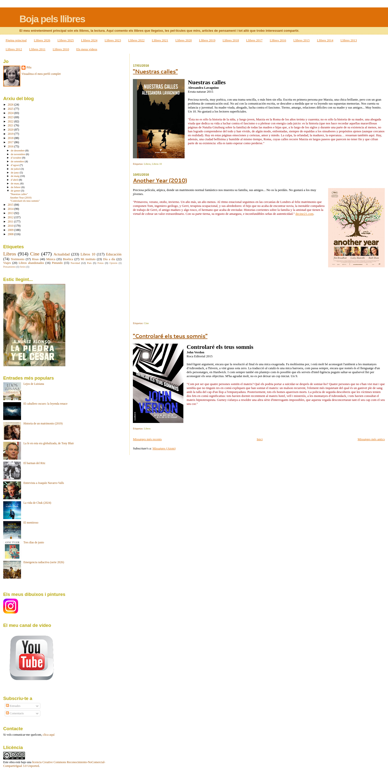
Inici (260, 439)
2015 (11, 204)
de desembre (18, 150)
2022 (11, 121)
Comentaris (15, 713)
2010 (11, 225)
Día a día (109, 259)
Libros (147, 164)
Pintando (57, 263)
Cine (146, 323)
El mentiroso (31, 522)
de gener (16, 190)
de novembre (18, 154)
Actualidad (61, 254)
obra (12, 762)
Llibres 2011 (37, 49)
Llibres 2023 (113, 40)
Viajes (7, 263)
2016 (11, 146)
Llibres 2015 (301, 40)
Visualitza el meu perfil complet (41, 74)
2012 (11, 217)
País (89, 262)
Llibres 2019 (207, 40)
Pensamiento (9, 266)
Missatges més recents (147, 439)
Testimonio (17, 259)
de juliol (16, 168)
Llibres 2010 (61, 49)
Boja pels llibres (52, 19)
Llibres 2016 (278, 40)
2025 (11, 109)
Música (50, 259)
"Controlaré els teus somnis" (170, 336)
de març (15, 183)
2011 (11, 221)
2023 (11, 117)
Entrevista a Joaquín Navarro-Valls (44, 483)
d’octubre (16, 157)
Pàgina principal (16, 40)
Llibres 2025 (65, 40)
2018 (11, 138)
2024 (11, 113)
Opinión (113, 263)
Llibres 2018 (230, 40)
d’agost (15, 165)
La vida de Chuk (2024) (37, 502)
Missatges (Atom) (164, 448)
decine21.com (304, 214)
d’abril (15, 179)
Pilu (28, 67)
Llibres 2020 (183, 40)
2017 (11, 142)
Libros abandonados (31, 263)
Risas (35, 259)
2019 (11, 134)
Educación (114, 254)
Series (23, 266)
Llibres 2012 (14, 49)
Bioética (68, 259)
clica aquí (49, 734)
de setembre (18, 161)
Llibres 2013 (348, 40)
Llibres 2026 (42, 40)
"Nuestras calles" (155, 71)
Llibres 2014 (325, 40)
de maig (15, 175)
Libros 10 (157, 164)
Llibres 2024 (89, 40)
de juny (15, 172)
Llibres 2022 (136, 40)
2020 (11, 129)
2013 (11, 213)
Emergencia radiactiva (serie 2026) (44, 562)
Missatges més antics (371, 439)
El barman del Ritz (34, 463)
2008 (11, 234)
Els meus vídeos (86, 49)
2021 (11, 125)
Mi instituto (88, 259)
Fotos (100, 262)
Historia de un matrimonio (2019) (43, 423)
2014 (11, 209)
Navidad (75, 262)
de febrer (16, 187)
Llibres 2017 (254, 40)
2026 (11, 104)
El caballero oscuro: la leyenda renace (46, 403)
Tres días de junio (34, 542)
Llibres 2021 (160, 40)
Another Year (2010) (160, 180)
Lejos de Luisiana (34, 384)
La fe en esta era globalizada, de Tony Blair (49, 443)
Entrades (13, 706)
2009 (11, 230)
